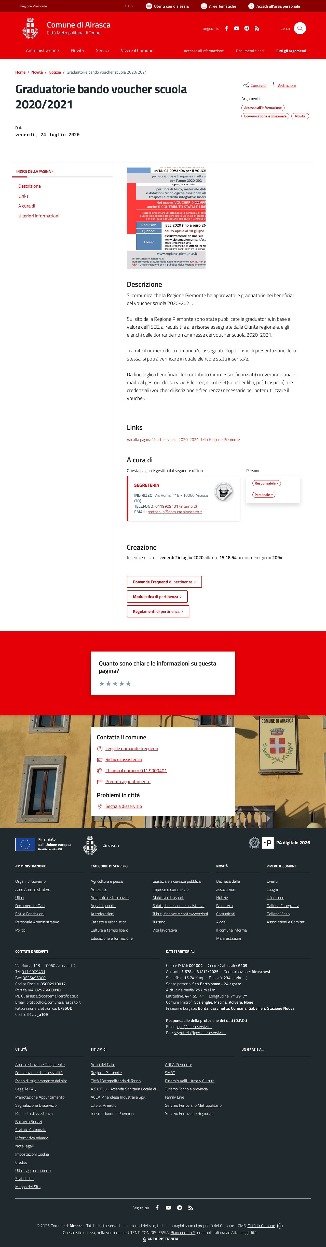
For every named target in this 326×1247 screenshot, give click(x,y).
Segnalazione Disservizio (36, 1105)
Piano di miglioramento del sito (41, 1081)
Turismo (159, 922)
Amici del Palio (103, 1064)
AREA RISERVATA (160, 1239)
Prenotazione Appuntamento (39, 1097)
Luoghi (272, 889)
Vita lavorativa (165, 930)
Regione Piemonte (106, 1073)
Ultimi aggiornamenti (33, 1170)
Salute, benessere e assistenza (179, 906)
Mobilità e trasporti (168, 897)
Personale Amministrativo (37, 922)
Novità (37, 72)
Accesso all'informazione (204, 51)
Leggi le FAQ (25, 1089)
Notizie (55, 72)
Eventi (272, 881)
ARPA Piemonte (178, 1064)
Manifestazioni (228, 938)
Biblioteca (224, 906)
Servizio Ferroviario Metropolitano (193, 1105)
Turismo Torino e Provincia (112, 1113)
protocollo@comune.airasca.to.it (175, 512)
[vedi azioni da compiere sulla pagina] (282, 85)
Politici (20, 930)
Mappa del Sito (27, 1187)
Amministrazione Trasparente (40, 1064)
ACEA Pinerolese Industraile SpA (118, 1097)
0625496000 (34, 978)
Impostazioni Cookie (32, 1154)
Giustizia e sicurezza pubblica (177, 881)
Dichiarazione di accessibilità (39, 1073)
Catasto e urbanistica (108, 922)
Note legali (24, 1146)
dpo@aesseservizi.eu (194, 1026)
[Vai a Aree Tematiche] (218, 6)
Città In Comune (261, 1226)
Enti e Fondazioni (29, 914)
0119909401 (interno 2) (176, 506)
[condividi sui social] (254, 85)
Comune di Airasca (79, 24)
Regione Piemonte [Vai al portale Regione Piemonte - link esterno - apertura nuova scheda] (33, 6)
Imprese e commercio (170, 889)
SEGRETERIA (146, 485)
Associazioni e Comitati (286, 922)
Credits (21, 1162)
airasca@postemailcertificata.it (52, 996)
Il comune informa (231, 930)
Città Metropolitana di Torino (73, 32)
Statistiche (24, 1178)
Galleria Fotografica (283, 906)
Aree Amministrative (32, 889)
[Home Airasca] (65, 28)
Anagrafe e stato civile (110, 897)
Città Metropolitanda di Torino (116, 1081)
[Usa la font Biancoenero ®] (167, 6)
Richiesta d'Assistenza (34, 1113)
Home (20, 72)
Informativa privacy (31, 1138)
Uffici (19, 897)
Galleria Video (278, 914)
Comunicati (225, 914)
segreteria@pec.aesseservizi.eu (200, 1033)
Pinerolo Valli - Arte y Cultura (189, 1081)
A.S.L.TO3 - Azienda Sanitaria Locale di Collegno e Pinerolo (140, 1089)
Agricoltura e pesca (107, 881)
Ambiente (99, 889)
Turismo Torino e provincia (186, 1089)
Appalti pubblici (103, 906)
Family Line (174, 1097)
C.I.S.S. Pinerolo (103, 1105)
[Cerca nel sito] (300, 28)
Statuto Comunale (30, 1130)
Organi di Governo (30, 881)
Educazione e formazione (112, 938)
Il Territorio (275, 897)
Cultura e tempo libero (109, 930)
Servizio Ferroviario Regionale (189, 1113)
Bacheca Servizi (28, 1121)
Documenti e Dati (30, 906)
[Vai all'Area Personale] (274, 6)
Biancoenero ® (183, 1232)
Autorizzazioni (102, 914)
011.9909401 (33, 971)
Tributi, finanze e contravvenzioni (180, 914)
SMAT (170, 1073)
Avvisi (221, 922)
